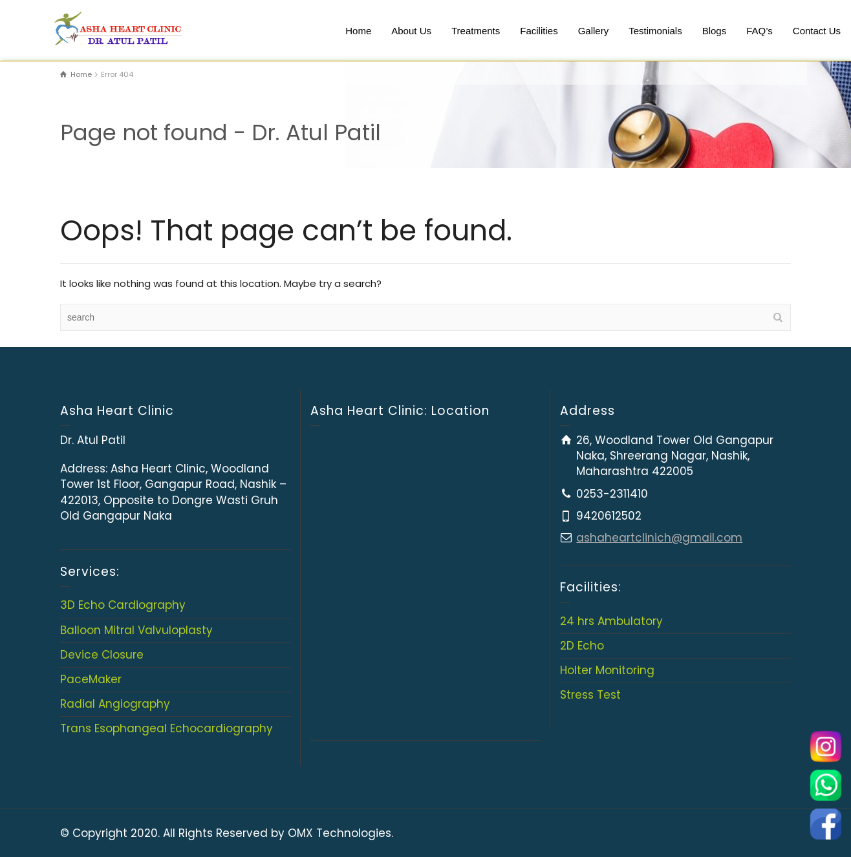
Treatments (475, 30)
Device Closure (102, 654)
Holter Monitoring (607, 670)
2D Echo (582, 645)
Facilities (538, 30)
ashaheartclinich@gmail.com (659, 537)
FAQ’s (759, 30)
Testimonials (655, 30)
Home (358, 30)
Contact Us (817, 30)
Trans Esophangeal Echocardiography (166, 728)
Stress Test (590, 695)
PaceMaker (91, 679)
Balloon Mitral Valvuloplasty (136, 630)
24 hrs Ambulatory (611, 621)
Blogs (714, 30)
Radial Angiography (115, 704)
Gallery (593, 30)
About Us (411, 30)
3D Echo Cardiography (123, 605)
